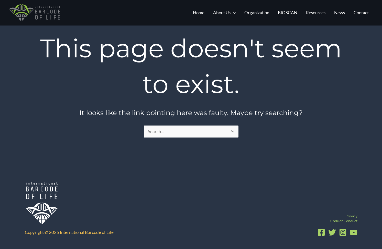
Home (198, 12)
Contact (361, 12)
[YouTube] (353, 232)
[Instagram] (343, 232)
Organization (256, 12)
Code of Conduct (343, 221)
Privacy (351, 216)
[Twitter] (332, 232)
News (339, 12)
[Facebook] (321, 232)
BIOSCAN (287, 12)
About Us (224, 13)
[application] (233, 13)
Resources (315, 12)
